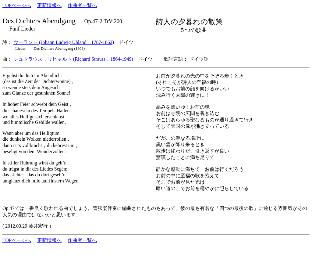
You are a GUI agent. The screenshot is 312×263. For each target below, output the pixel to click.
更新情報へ (49, 5)
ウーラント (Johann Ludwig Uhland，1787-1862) (63, 42)
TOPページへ (16, 5)
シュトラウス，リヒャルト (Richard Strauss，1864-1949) (73, 59)
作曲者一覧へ (82, 5)
